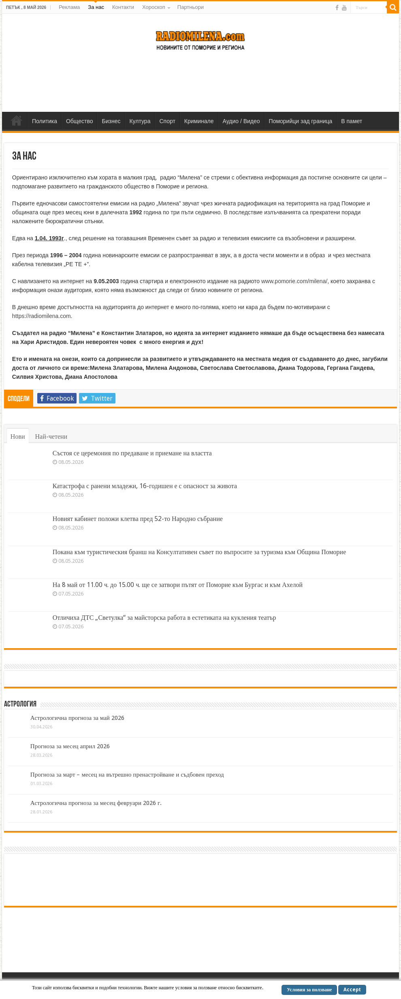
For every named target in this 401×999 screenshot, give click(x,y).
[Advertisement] (200, 85)
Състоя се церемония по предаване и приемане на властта (132, 453)
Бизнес (111, 121)
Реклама (69, 7)
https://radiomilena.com (41, 316)
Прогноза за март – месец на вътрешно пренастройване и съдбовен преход (127, 774)
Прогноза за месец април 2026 (70, 746)
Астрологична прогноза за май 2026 (77, 718)
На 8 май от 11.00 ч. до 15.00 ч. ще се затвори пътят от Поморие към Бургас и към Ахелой (178, 585)
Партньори (190, 7)
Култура (139, 121)
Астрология (20, 704)
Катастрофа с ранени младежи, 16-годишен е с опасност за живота (145, 486)
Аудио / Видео (241, 121)
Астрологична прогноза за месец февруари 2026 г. (96, 803)
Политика (44, 121)
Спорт (167, 121)
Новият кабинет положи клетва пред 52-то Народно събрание (138, 519)
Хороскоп (153, 7)
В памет (351, 121)
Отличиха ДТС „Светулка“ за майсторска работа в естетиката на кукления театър (164, 617)
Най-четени (51, 436)
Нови (18, 436)
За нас (96, 7)
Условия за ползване (309, 990)
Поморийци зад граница (301, 121)
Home (16, 120)
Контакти (123, 7)
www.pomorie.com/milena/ (294, 281)
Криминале (199, 121)
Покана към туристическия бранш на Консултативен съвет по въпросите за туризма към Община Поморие (199, 552)
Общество (79, 121)
